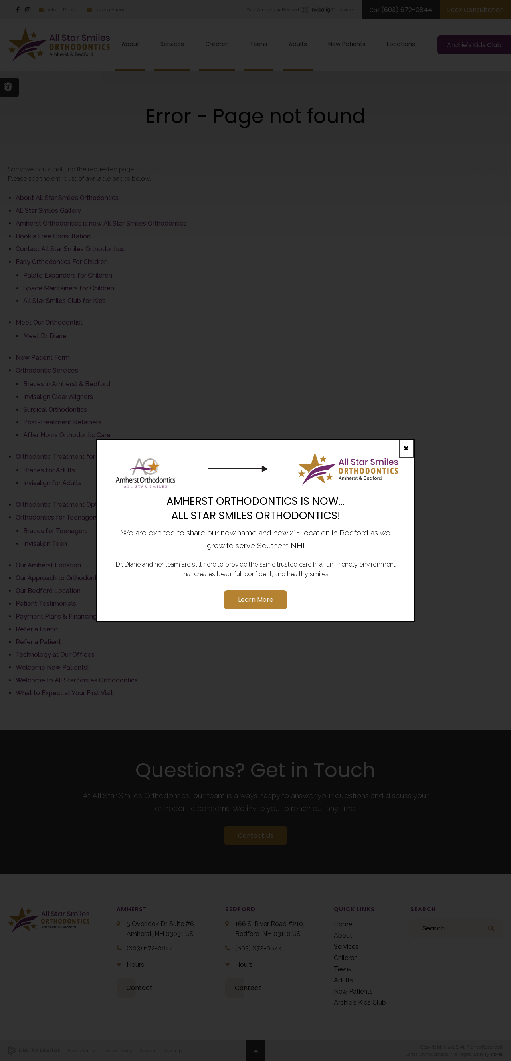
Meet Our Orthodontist (49, 322)
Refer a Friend (110, 9)
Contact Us (255, 835)
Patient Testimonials (46, 603)
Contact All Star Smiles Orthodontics (70, 249)
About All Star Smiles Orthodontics (67, 198)
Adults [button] (298, 44)
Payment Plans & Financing (56, 616)
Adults (343, 980)
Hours (135, 964)
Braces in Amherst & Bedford (66, 384)
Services (346, 946)
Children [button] (217, 44)
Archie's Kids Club (360, 1002)
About (343, 935)
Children (346, 958)
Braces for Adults (49, 470)
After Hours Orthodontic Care (67, 435)
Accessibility (81, 1050)
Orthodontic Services (47, 370)
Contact (139, 987)
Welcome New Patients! (52, 667)
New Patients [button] (347, 44)
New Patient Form (43, 357)
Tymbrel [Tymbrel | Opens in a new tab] (493, 1054)
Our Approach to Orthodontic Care (66, 578)
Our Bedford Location (48, 591)
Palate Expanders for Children (67, 275)
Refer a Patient (62, 9)
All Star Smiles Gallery (48, 210)
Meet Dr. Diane (45, 336)
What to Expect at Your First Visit (64, 693)
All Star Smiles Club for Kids (64, 301)
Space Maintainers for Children (68, 288)
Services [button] (172, 44)
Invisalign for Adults (52, 483)
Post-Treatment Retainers (62, 422)
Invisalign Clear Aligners (58, 397)
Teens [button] (258, 44)
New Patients (353, 991)
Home (343, 924)
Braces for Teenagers (55, 531)
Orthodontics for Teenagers (57, 517)
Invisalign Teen (45, 543)
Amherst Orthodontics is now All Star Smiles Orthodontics (101, 223)
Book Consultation (475, 9)
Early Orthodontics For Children (62, 262)
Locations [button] (401, 44)
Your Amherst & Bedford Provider (300, 10)
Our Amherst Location (48, 565)
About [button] (130, 44)
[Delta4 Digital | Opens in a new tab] (34, 1050)
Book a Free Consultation (53, 236)
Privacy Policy (117, 1050)
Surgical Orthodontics (55, 409)
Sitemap (172, 1050)
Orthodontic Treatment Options (62, 504)
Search (147, 1050)
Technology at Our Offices (55, 654)
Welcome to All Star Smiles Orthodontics (77, 680)
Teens (342, 969)
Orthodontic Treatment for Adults (66, 456)
